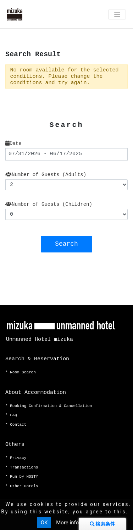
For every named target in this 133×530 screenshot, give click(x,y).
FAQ (13, 415)
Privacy (18, 458)
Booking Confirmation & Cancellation (51, 406)
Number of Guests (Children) (48, 204)
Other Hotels (24, 486)
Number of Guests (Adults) (45, 174)
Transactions (24, 467)
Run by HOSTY (24, 476)
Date (13, 143)
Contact (18, 425)
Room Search (23, 372)
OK (44, 522)
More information (76, 522)
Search (66, 243)
